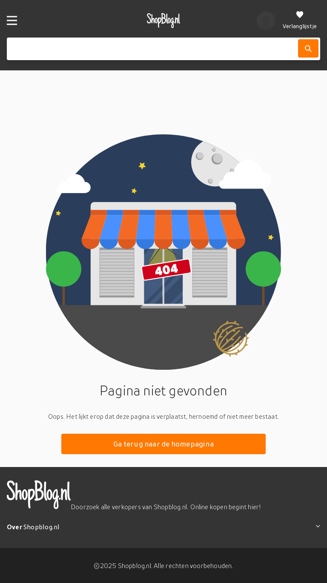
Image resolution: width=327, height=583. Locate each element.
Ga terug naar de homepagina (163, 443)
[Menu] (12, 20)
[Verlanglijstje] (299, 20)
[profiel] (266, 20)
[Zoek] (308, 48)
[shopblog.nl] (164, 20)
